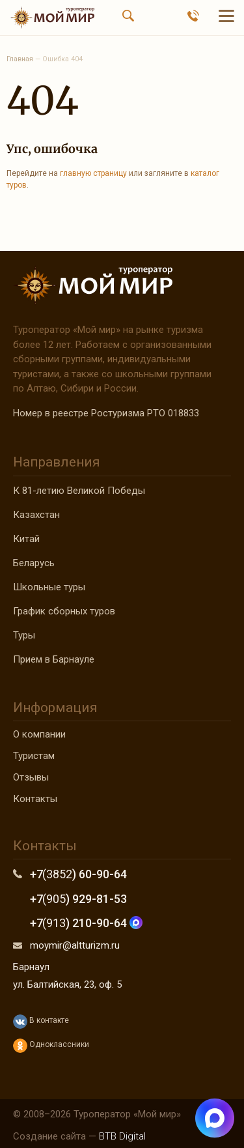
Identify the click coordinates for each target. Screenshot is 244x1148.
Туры (24, 635)
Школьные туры (49, 587)
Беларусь (34, 563)
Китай (26, 539)
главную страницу (93, 173)
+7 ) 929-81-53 (78, 899)
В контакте (41, 1021)
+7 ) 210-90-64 (86, 923)
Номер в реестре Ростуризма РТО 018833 (106, 413)
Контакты (35, 799)
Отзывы (31, 777)
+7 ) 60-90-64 (78, 874)
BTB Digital (122, 1136)
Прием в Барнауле (53, 659)
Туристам (34, 756)
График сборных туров (64, 611)
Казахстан (36, 515)
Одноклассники (51, 1046)
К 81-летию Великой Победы (79, 490)
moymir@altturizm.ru (75, 945)
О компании (39, 734)
